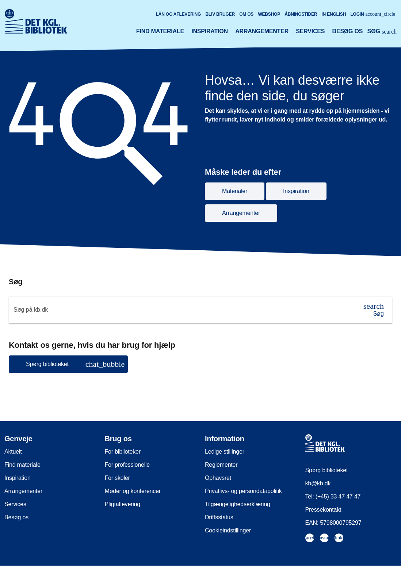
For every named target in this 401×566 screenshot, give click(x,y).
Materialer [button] (234, 191)
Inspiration (209, 31)
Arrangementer (262, 31)
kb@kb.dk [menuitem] (318, 483)
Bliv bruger (219, 14)
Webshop (269, 14)
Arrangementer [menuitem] (23, 491)
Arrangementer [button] (241, 213)
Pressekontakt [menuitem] (323, 510)
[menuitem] (309, 538)
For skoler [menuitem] (117, 478)
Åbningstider (300, 14)
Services (310, 31)
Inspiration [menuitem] (17, 478)
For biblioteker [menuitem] (123, 451)
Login (372, 14)
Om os (246, 14)
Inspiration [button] (296, 191)
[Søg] (373, 310)
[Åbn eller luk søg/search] (382, 32)
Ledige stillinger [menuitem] (224, 451)
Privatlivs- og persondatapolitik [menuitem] (243, 491)
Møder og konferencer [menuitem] (133, 491)
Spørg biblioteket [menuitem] (326, 470)
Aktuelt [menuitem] (13, 451)
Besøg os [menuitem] (16, 517)
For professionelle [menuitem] (127, 465)
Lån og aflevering (178, 14)
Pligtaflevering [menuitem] (123, 504)
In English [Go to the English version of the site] (333, 14)
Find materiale (160, 31)
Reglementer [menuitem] (221, 465)
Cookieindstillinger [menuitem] (228, 530)
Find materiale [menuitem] (22, 465)
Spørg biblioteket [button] (75, 364)
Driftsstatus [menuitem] (219, 517)
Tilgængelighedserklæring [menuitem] (237, 504)
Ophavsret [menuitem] (218, 478)
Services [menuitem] (15, 504)
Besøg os (347, 31)
